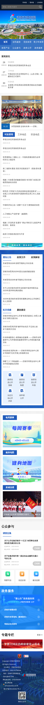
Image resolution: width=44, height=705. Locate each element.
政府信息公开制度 (22, 379)
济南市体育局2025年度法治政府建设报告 (19, 272)
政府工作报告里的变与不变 (13, 234)
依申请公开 (22, 393)
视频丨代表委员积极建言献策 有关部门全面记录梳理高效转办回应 (22, 181)
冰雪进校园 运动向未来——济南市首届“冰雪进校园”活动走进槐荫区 (25, 126)
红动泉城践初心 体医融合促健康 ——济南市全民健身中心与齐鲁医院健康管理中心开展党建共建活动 (22, 339)
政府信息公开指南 (10, 379)
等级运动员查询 (10, 624)
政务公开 (27, 48)
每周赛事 (10, 417)
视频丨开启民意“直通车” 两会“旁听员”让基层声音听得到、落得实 (22, 224)
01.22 (5, 126)
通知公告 (7, 257)
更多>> (40, 635)
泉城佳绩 (10, 487)
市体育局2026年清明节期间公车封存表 (18, 263)
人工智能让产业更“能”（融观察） (16, 214)
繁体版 (32, 2)
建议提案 (36, 576)
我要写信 (7, 576)
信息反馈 (22, 576)
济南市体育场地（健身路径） (15, 617)
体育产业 (5, 48)
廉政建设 (21, 310)
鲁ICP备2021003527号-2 (12, 689)
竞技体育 (27, 42)
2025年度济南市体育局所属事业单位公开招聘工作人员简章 (21, 300)
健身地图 (10, 452)
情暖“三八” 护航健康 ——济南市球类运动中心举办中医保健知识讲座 (21, 362)
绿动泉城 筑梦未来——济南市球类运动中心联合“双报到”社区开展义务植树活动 (21, 352)
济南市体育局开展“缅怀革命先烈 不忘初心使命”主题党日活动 (20, 328)
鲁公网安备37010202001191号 (10, 684)
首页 (5, 42)
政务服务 (38, 48)
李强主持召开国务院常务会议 (14, 139)
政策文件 (21, 257)
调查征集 (7, 533)
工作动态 (22, 134)
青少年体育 (39, 42)
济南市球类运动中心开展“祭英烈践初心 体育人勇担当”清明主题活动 (22, 317)
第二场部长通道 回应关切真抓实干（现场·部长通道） (22, 170)
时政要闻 (9, 134)
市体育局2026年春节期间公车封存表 (17, 280)
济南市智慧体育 (10, 610)
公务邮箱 (40, 2)
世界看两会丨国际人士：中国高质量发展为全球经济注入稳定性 (21, 158)
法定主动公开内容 (10, 395)
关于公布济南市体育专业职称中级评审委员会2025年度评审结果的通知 (20, 289)
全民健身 (16, 42)
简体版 (25, 2)
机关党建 (7, 310)
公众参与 (16, 48)
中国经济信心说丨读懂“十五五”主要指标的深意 (21, 205)
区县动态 (35, 134)
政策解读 (35, 257)
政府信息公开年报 (33, 379)
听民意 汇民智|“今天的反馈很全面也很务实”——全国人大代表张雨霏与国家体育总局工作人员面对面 (21, 193)
